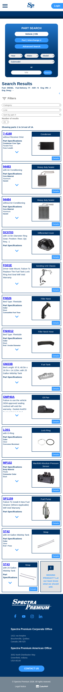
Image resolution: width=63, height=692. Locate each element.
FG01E (7, 265)
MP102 (7, 462)
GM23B (8, 363)
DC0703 (8, 232)
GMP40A (9, 396)
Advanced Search (31, 46)
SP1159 (8, 498)
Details (56, 158)
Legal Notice (20, 686)
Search (47, 72)
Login (57, 6)
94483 (7, 166)
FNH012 (8, 331)
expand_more (16, 152)
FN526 (7, 298)
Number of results (10, 118)
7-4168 (7, 133)
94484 (7, 199)
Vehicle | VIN (31, 34)
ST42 (6, 531)
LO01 (6, 429)
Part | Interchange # (31, 40)
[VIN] (26, 72)
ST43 (6, 564)
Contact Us (31, 668)
